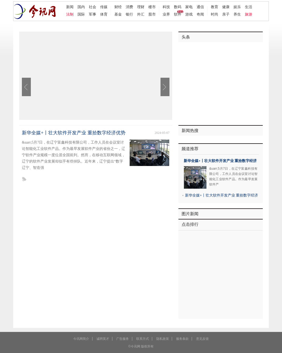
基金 (118, 14)
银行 (129, 14)
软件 (177, 14)
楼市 (152, 7)
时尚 (214, 14)
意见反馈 (202, 339)
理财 (140, 7)
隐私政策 (162, 339)
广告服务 (122, 339)
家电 (189, 7)
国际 (81, 14)
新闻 (70, 7)
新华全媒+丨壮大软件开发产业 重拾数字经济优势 (73, 132)
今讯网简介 (81, 339)
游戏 (189, 14)
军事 (92, 14)
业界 (166, 14)
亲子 (226, 14)
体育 (104, 14)
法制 (70, 14)
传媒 (104, 7)
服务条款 (182, 339)
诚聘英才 (102, 339)
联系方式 (142, 339)
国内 (81, 7)
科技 (166, 7)
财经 (118, 7)
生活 (248, 7)
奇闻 (200, 14)
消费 (129, 7)
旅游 (248, 14)
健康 (226, 7)
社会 (92, 7)
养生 (237, 14)
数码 (177, 7)
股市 (152, 14)
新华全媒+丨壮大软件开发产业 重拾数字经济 (220, 161)
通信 (200, 7)
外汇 (140, 14)
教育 (214, 7)
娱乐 (237, 7)
